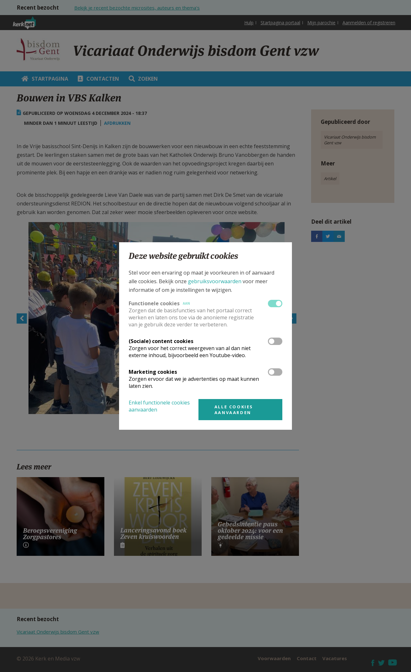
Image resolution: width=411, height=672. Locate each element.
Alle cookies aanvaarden (233, 409)
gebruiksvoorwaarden (214, 281)
